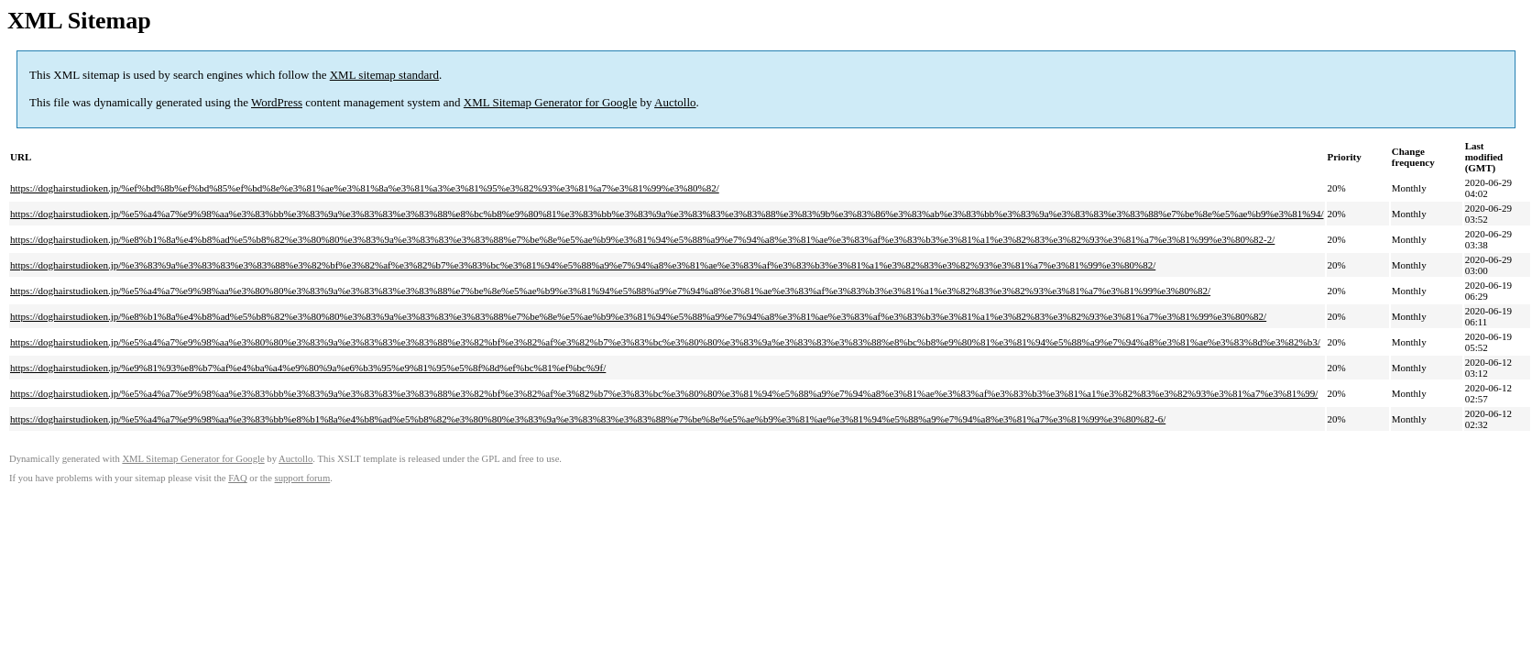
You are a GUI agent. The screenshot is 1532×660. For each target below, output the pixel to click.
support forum (303, 478)
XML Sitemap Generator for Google (550, 102)
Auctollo (675, 102)
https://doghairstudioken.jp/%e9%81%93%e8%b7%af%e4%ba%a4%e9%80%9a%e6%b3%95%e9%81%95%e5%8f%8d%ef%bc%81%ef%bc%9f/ (308, 367)
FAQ (237, 478)
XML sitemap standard (384, 75)
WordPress (276, 102)
